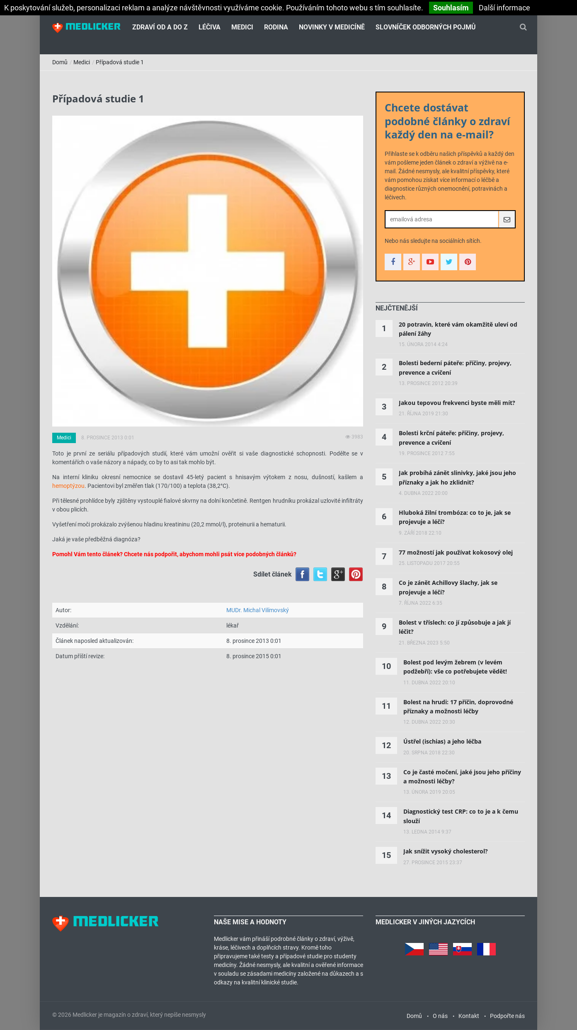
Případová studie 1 (120, 62)
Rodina (276, 27)
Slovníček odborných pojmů (426, 27)
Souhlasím (451, 7)
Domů (60, 62)
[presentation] (397, 308)
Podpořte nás (507, 1016)
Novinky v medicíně (332, 27)
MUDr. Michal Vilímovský (257, 610)
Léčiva (210, 27)
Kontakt (468, 1016)
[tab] (397, 308)
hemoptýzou (68, 485)
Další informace (504, 7)
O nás (440, 1016)
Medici (242, 27)
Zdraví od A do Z (160, 27)
